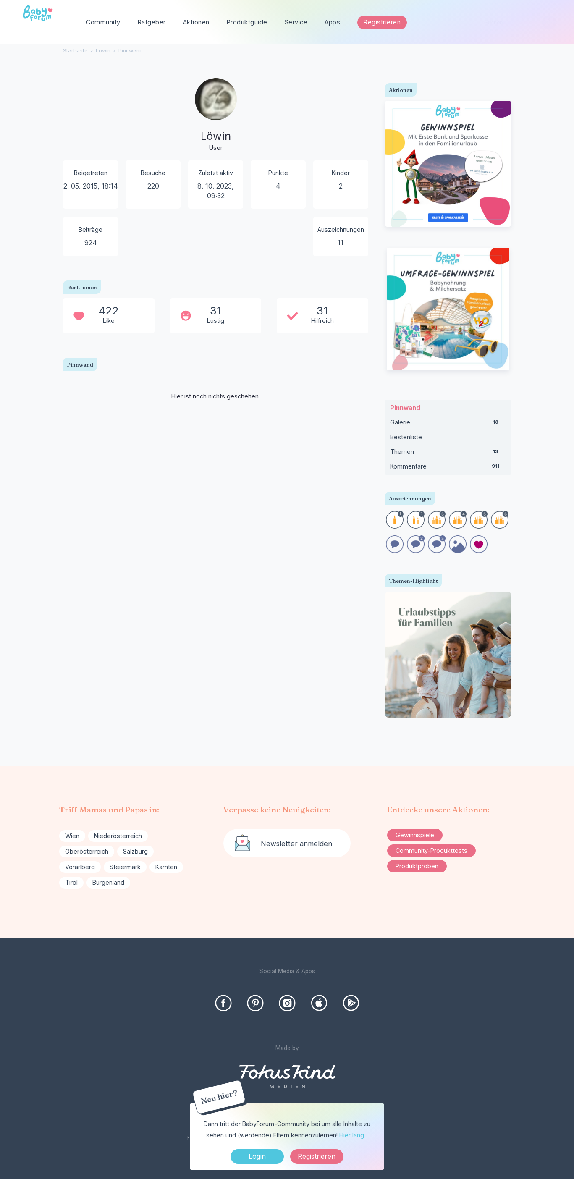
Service (296, 22)
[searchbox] (516, 22)
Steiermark (125, 866)
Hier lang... (353, 1135)
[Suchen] (549, 22)
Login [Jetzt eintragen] (257, 1156)
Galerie (448, 424)
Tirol (71, 882)
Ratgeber (152, 22)
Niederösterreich (118, 835)
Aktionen (196, 22)
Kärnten (166, 866)
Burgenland (108, 882)
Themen (448, 453)
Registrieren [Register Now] (316, 1156)
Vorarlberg (80, 866)
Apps (332, 22)
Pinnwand (405, 407)
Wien (72, 835)
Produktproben (417, 866)
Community (103, 22)
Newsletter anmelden (296, 843)
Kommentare (448, 468)
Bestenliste (406, 436)
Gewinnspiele (415, 834)
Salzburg (135, 851)
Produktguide (247, 22)
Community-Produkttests (431, 850)
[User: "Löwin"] (216, 115)
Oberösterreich (86, 851)
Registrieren (382, 22)
